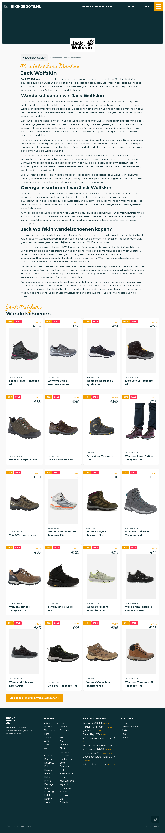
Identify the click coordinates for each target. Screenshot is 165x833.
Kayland (64, 784)
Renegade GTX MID (96, 723)
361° (62, 737)
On (61, 798)
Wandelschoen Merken (59, 58)
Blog (121, 6)
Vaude (47, 737)
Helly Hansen (67, 773)
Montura (64, 795)
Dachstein (65, 755)
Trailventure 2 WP (97, 753)
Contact (132, 6)
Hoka (47, 777)
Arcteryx (64, 744)
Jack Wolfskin (67, 780)
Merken (111, 6)
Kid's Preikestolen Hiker (99, 764)
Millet (47, 795)
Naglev (48, 798)
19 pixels (155, 826)
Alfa (62, 741)
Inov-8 (47, 780)
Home (124, 723)
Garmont (64, 766)
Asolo (47, 748)
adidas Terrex (51, 723)
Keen (47, 788)
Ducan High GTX (95, 734)
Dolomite (49, 762)
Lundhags (49, 791)
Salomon (64, 730)
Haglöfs (48, 770)
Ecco (62, 762)
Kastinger (49, 784)
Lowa (62, 723)
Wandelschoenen (93, 6)
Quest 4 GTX (93, 730)
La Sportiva (65, 788)
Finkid (47, 766)
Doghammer (66, 759)
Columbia (49, 755)
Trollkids (64, 802)
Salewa (48, 802)
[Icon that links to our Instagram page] (155, 819)
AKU (46, 741)
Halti (62, 770)
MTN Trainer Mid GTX (97, 749)
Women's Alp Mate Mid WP (100, 745)
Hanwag (48, 773)
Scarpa (63, 726)
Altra (46, 744)
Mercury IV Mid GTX (97, 727)
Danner (48, 759)
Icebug (63, 777)
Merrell (63, 791)
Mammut (49, 726)
